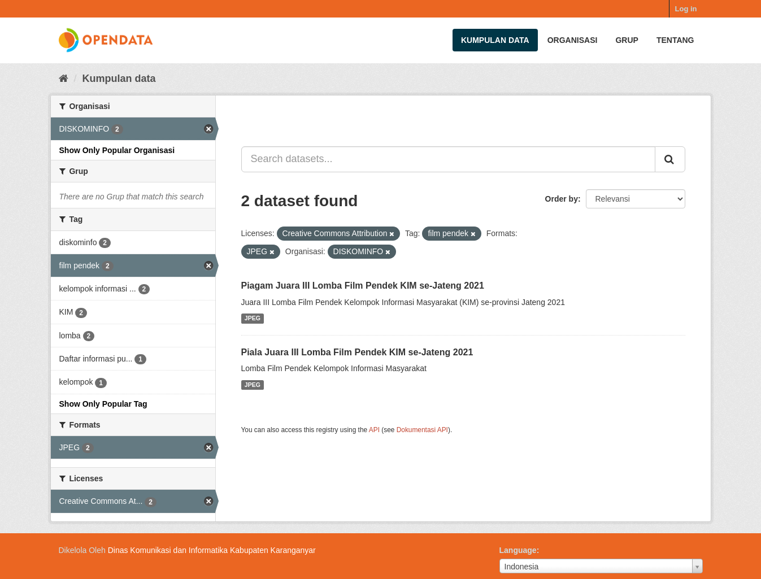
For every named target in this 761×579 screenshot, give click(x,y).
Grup (626, 40)
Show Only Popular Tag (103, 403)
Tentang (675, 40)
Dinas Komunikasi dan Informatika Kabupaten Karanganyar (212, 550)
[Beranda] (63, 78)
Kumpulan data (495, 40)
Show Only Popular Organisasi (117, 150)
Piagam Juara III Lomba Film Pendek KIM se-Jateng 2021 (362, 285)
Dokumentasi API (422, 430)
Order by (561, 198)
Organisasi (572, 40)
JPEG (252, 318)
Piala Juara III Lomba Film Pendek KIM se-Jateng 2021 (357, 352)
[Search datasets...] (448, 159)
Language (518, 550)
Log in (686, 9)
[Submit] (670, 159)
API (374, 430)
